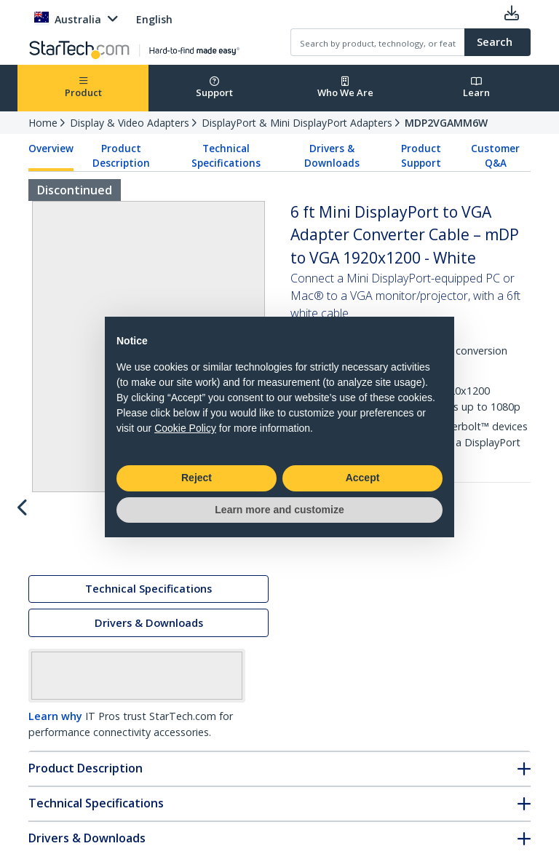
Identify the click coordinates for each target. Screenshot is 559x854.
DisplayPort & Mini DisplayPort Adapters (297, 123)
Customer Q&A (495, 156)
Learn (476, 87)
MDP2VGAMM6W (446, 123)
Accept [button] (363, 477)
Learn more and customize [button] (279, 509)
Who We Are (345, 87)
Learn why (55, 719)
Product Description (121, 156)
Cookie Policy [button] (185, 428)
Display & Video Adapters (129, 123)
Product (83, 87)
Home (43, 123)
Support (214, 87)
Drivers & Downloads (332, 156)
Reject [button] (196, 477)
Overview (51, 148)
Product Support (421, 156)
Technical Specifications (226, 156)
